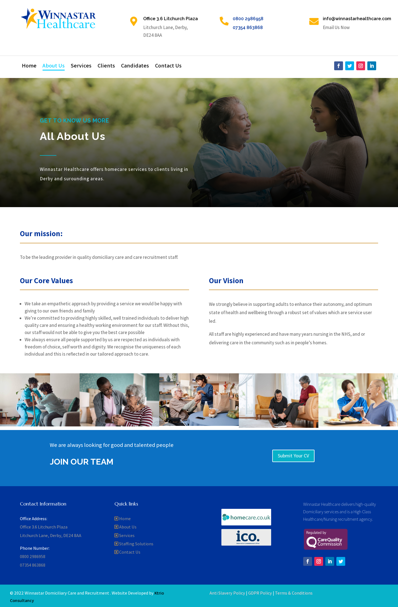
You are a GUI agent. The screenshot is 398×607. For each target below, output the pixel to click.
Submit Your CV (293, 455)
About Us (54, 66)
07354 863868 (248, 27)
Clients (106, 66)
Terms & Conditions (294, 593)
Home (29, 66)
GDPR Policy (260, 593)
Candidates (135, 66)
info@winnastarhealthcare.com (357, 18)
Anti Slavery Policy (227, 593)
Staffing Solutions (136, 544)
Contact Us (168, 66)
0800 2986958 (248, 18)
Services (81, 66)
